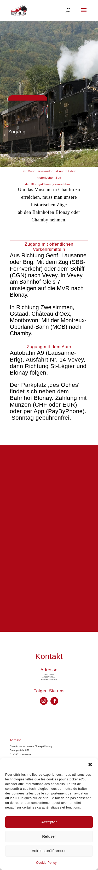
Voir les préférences (49, 850)
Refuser (49, 836)
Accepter (49, 822)
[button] (90, 764)
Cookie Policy (46, 863)
